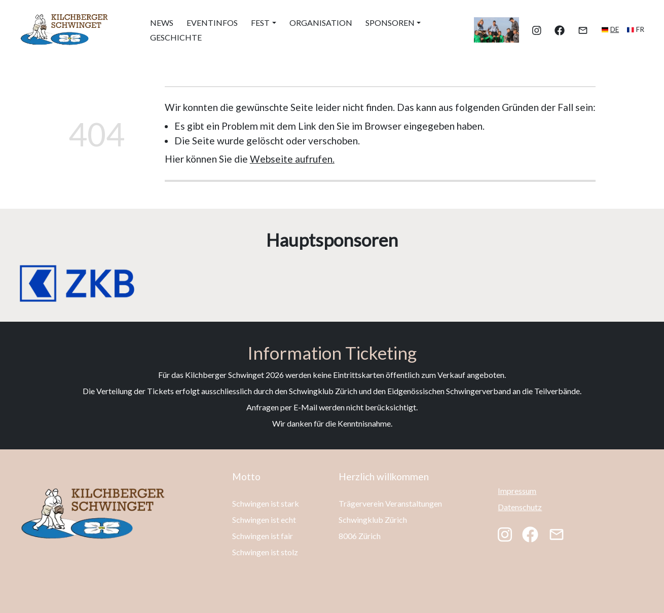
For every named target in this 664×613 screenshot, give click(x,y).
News (161, 22)
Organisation (320, 22)
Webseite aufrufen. (292, 159)
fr (640, 29)
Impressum (517, 490)
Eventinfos (212, 22)
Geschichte (176, 37)
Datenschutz (520, 507)
